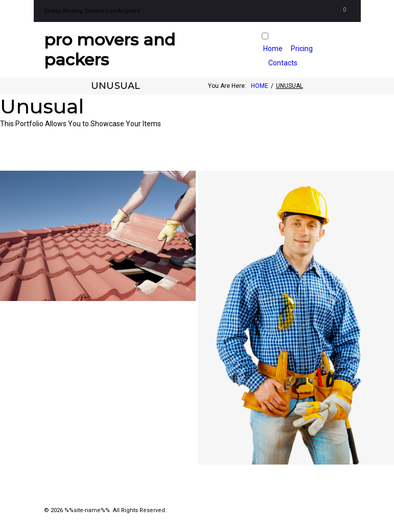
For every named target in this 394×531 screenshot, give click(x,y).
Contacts (282, 63)
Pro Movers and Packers (109, 49)
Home (273, 48)
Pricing (302, 48)
